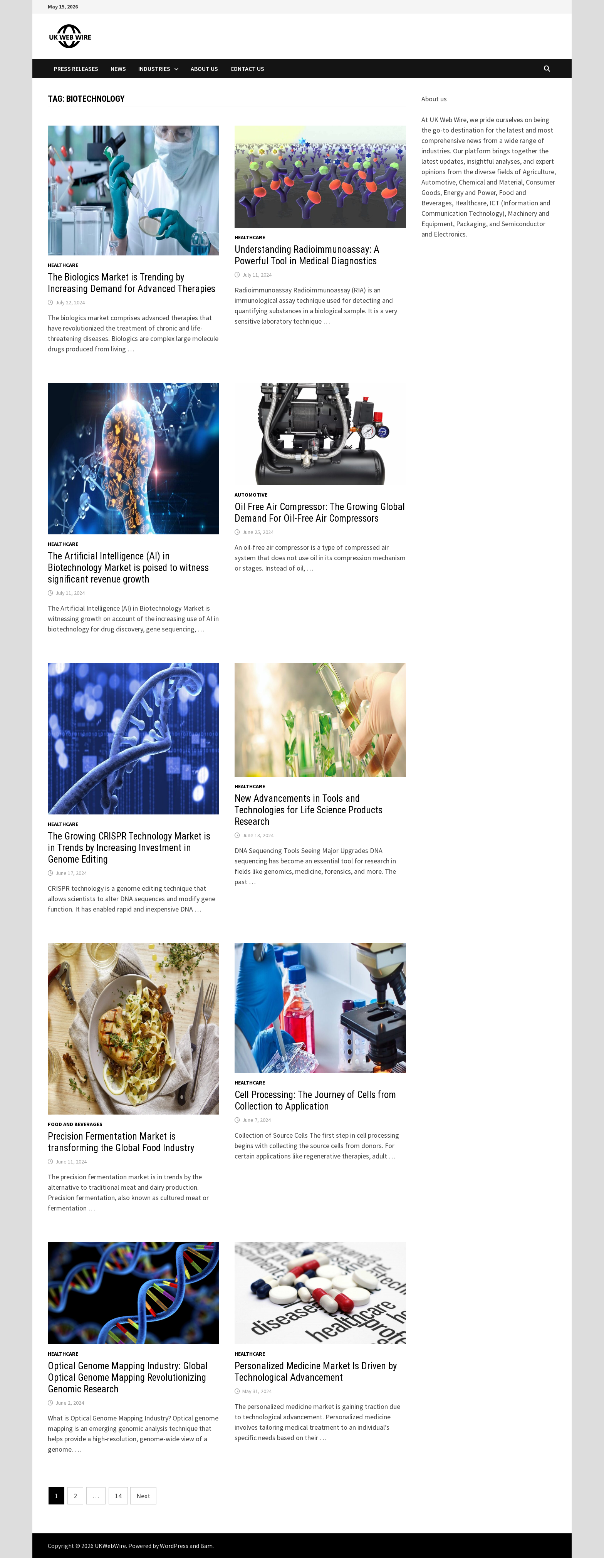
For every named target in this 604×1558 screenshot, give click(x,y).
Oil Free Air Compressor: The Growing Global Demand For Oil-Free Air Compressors (320, 512)
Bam (206, 1546)
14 (118, 1495)
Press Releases (76, 68)
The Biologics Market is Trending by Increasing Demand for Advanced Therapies (131, 283)
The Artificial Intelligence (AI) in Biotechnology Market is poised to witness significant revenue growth (128, 568)
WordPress (174, 1546)
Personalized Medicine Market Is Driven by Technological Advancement (316, 1371)
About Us (204, 68)
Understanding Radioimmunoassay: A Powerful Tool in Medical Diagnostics (307, 255)
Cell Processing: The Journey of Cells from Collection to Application (315, 1100)
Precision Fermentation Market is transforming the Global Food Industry (121, 1142)
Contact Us (247, 68)
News (118, 68)
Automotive (251, 494)
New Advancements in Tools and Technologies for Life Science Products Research (309, 810)
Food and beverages (75, 1124)
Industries (154, 68)
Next (143, 1495)
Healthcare (63, 265)
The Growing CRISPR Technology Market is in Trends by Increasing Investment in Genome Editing (129, 848)
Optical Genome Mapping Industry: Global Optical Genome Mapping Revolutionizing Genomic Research (128, 1377)
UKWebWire (110, 1546)
